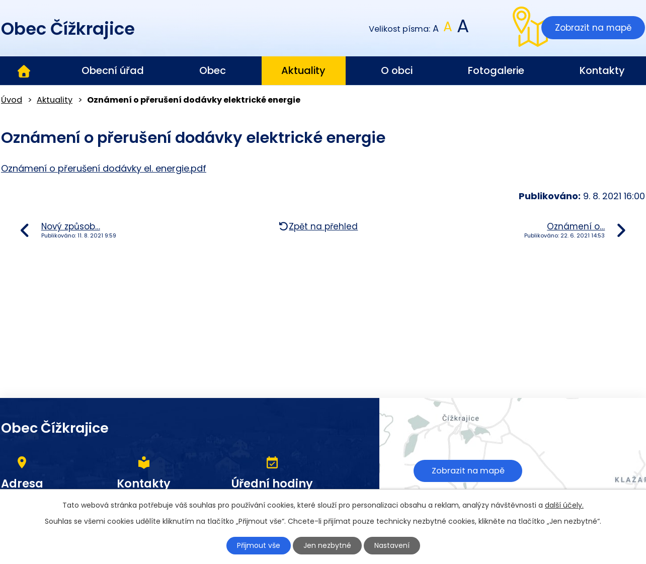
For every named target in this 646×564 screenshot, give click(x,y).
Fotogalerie (496, 70)
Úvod (23, 71)
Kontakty (602, 70)
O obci (397, 70)
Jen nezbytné (327, 545)
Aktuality (303, 70)
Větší (462, 29)
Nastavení (392, 545)
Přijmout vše (258, 545)
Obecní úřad (113, 70)
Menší (436, 29)
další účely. (564, 505)
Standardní (448, 29)
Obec (212, 70)
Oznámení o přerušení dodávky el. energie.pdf (103, 168)
